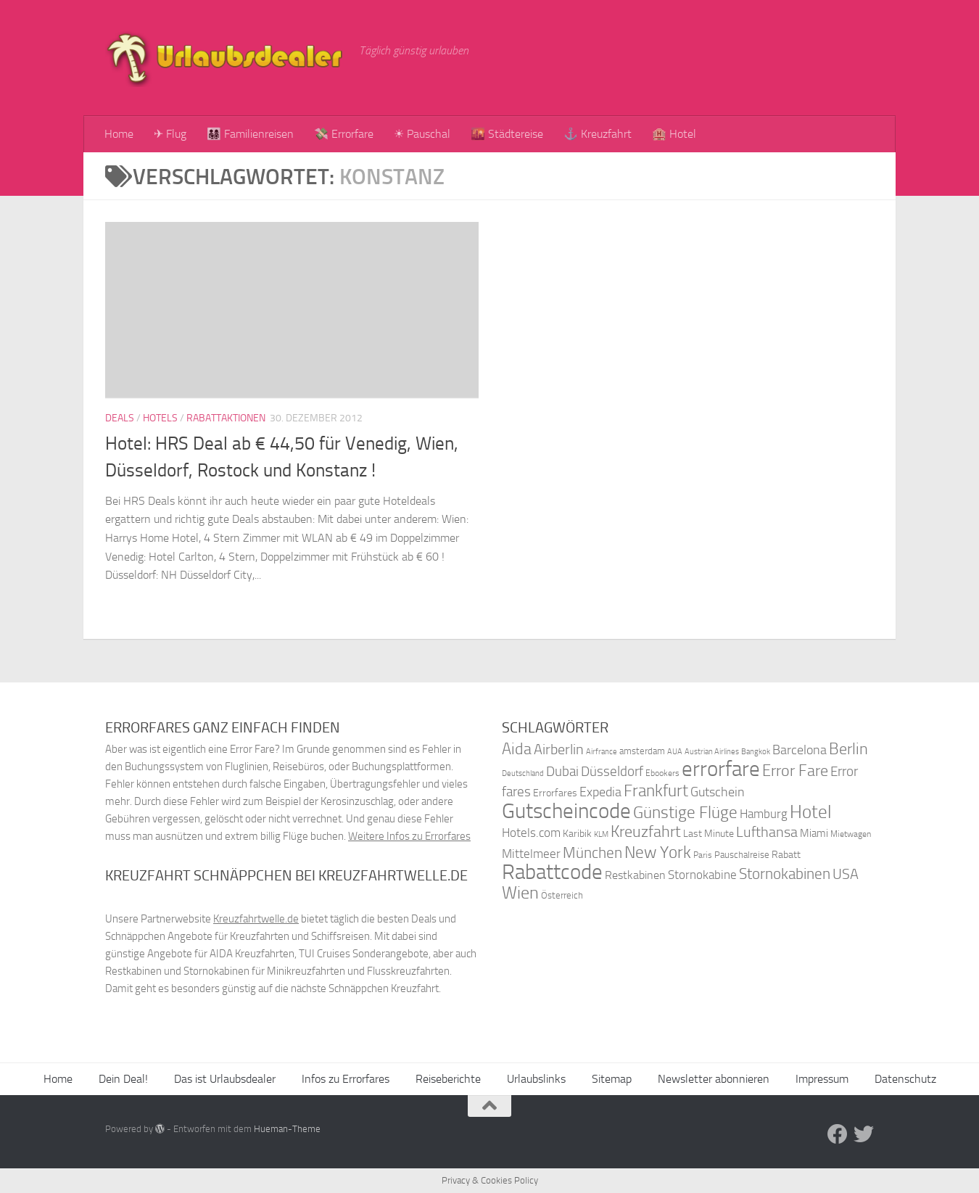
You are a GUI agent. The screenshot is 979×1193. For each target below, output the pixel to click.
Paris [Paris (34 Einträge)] (702, 855)
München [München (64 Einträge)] (592, 852)
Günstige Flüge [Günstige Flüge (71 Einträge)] (685, 812)
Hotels (160, 418)
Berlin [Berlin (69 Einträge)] (848, 749)
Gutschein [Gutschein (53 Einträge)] (717, 792)
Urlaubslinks (536, 1079)
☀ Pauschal (422, 134)
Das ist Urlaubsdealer (225, 1079)
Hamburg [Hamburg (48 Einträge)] (764, 813)
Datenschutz (905, 1079)
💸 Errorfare (343, 134)
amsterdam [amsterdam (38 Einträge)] (642, 751)
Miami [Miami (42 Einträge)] (814, 833)
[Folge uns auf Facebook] (837, 1134)
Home (118, 134)
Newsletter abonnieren (713, 1079)
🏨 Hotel (674, 134)
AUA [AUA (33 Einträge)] (674, 751)
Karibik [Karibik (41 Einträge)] (577, 833)
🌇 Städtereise (507, 134)
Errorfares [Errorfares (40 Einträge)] (555, 793)
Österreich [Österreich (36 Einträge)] (562, 895)
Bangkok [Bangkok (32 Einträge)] (755, 751)
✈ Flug (170, 134)
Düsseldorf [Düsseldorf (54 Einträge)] (612, 772)
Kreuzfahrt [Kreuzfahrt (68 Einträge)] (646, 831)
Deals (119, 418)
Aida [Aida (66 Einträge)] (517, 749)
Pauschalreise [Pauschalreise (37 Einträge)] (741, 854)
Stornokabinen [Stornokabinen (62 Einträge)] (784, 874)
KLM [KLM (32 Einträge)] (601, 834)
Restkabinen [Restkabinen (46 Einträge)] (635, 875)
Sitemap (612, 1079)
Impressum (822, 1079)
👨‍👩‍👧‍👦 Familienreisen (250, 134)
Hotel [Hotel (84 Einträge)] (811, 811)
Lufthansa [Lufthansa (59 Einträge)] (767, 832)
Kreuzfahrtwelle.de (256, 918)
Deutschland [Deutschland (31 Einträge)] (523, 773)
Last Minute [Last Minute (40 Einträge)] (708, 833)
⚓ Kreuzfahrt (597, 134)
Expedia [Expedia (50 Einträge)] (600, 792)
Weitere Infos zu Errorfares (409, 836)
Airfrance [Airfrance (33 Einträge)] (601, 751)
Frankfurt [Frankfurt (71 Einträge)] (656, 791)
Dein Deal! (123, 1079)
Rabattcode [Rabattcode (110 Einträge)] (552, 872)
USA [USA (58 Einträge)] (846, 874)
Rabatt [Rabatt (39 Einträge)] (786, 855)
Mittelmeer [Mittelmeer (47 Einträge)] (531, 854)
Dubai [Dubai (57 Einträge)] (562, 771)
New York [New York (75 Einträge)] (657, 852)
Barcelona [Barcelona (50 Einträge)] (799, 750)
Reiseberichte (448, 1079)
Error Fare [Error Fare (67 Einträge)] (795, 770)
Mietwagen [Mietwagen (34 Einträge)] (850, 834)
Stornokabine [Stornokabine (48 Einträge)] (702, 874)
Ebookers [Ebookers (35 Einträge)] (662, 772)
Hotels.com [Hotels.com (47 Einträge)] (531, 833)
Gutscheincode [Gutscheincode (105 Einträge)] (566, 810)
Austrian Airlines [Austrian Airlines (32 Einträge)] (712, 751)
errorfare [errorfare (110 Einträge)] (721, 769)
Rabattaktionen (225, 418)
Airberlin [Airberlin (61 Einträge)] (559, 749)
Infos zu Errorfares (345, 1079)
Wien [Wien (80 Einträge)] (520, 892)
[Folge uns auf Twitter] (864, 1134)
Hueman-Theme (287, 1128)
